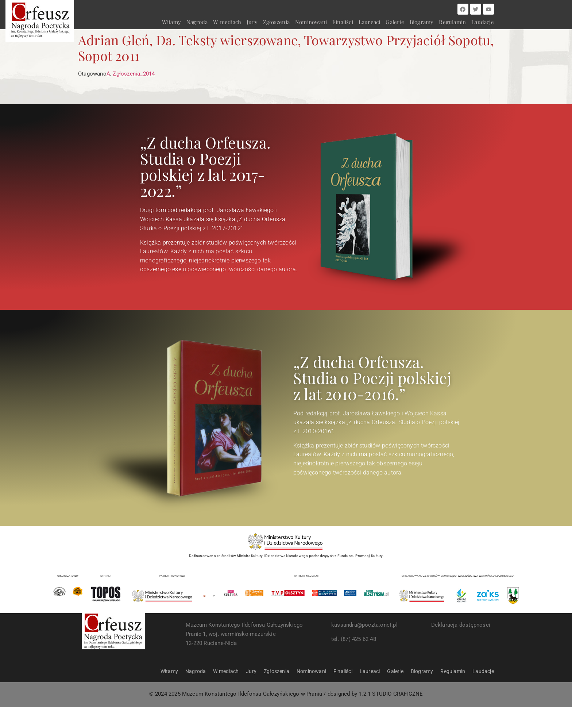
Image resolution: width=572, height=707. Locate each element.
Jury (252, 22)
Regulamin (452, 22)
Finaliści (342, 22)
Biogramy (422, 22)
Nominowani (311, 22)
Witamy (171, 22)
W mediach (227, 22)
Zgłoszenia (276, 22)
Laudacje (482, 22)
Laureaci (369, 22)
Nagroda (197, 22)
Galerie (395, 22)
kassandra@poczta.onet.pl (364, 625)
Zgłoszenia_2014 (134, 73)
